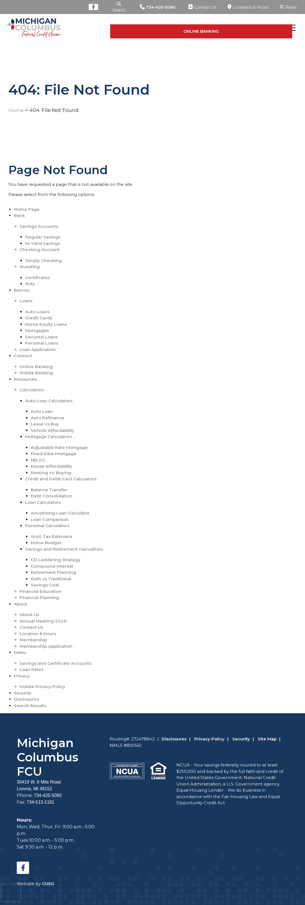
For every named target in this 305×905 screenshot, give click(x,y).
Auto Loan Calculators (48, 400)
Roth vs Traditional (51, 578)
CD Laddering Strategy (56, 559)
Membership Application (46, 646)
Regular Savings (42, 237)
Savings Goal (45, 585)
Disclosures (26, 699)
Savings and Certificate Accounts (55, 663)
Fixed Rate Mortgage (54, 453)
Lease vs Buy (45, 424)
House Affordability (51, 466)
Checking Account (40, 249)
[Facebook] (89, 7)
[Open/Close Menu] (290, 28)
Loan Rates (32, 669)
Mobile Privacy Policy (42, 686)
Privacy (22, 676)
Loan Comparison (50, 519)
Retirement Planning (53, 572)
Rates (20, 652)
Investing (30, 266)
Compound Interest (52, 566)
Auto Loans (37, 311)
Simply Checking (43, 260)
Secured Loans (41, 337)
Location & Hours (38, 633)
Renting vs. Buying (51, 472)
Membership (33, 639)
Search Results (30, 705)
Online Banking (36, 366)
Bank (19, 215)
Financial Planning (39, 597)
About (20, 604)
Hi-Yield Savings (42, 243)
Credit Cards (38, 318)
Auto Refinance (47, 417)
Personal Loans (41, 343)
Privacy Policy (209, 739)
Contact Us (31, 627)
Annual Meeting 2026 (43, 621)
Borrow (22, 290)
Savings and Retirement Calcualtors (64, 549)
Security (23, 693)
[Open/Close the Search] (117, 7)
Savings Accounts (39, 226)
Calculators (32, 389)
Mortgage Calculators (48, 436)
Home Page (27, 209)
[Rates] (288, 7)
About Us (29, 614)
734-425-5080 (161, 7)
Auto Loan (42, 411)
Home (16, 110)
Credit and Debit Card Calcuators (60, 478)
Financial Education (41, 591)
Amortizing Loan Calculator (60, 513)
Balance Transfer (49, 489)
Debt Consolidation (51, 496)
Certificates (37, 277)
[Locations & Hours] (248, 7)
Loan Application (38, 349)
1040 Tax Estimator (52, 536)
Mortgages (37, 330)
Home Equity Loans (46, 324)
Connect (23, 355)
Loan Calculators (43, 502)
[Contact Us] (202, 7)
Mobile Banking (36, 372)
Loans (26, 300)
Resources (25, 379)
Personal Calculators (47, 525)
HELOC (38, 460)
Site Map (267, 739)
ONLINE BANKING (251, 27)
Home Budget (46, 542)
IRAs (30, 283)
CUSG (48, 883)
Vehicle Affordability (52, 430)
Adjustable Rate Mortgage (59, 447)
